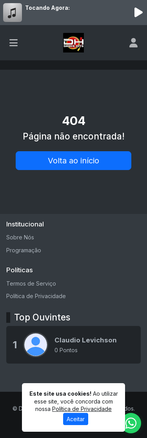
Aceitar (76, 419)
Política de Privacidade (36, 296)
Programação (23, 250)
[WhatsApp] (131, 423)
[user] (133, 42)
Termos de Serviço (31, 283)
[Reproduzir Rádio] (138, 12)
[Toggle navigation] (13, 42)
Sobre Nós (20, 237)
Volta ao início (73, 160)
